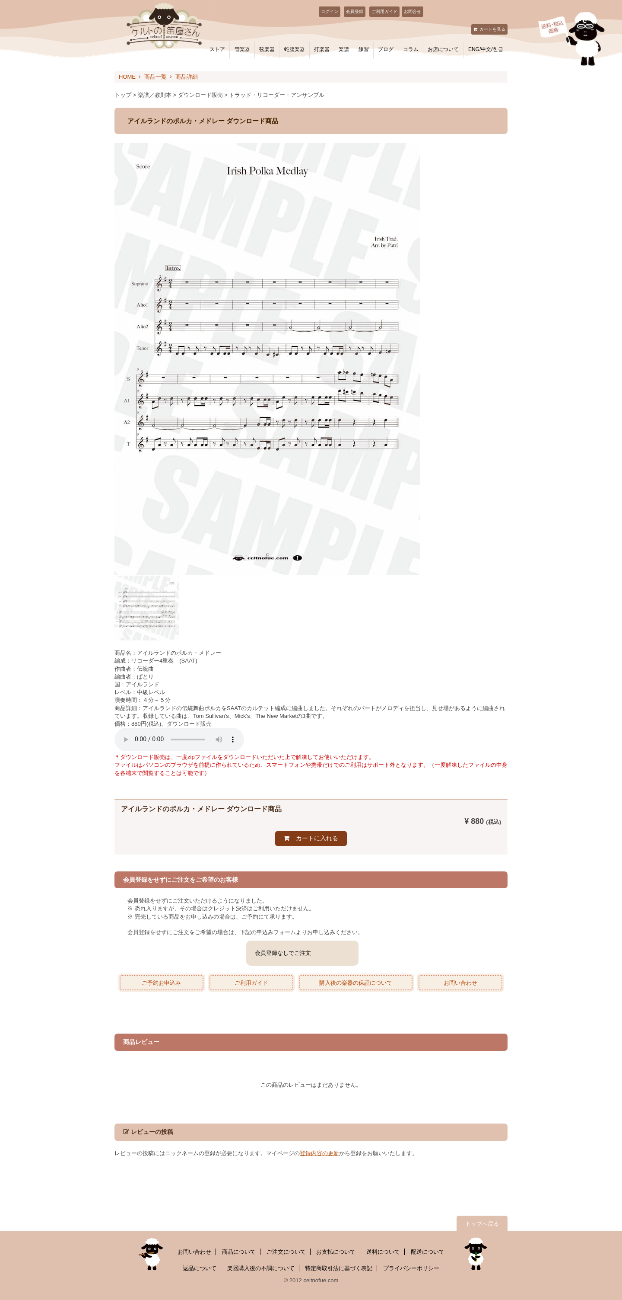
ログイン (329, 11)
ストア (217, 49)
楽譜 (344, 49)
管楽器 (242, 49)
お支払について (335, 1252)
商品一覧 (155, 77)
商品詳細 (186, 77)
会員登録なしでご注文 (283, 953)
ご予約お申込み (161, 983)
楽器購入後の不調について (261, 1268)
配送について (427, 1252)
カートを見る (492, 29)
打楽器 (322, 49)
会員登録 (354, 11)
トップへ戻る (482, 1223)
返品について (199, 1268)
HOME (127, 77)
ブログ (386, 49)
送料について (383, 1252)
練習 (364, 49)
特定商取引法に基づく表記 (338, 1268)
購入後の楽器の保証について (355, 983)
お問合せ (412, 11)
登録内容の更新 (319, 1153)
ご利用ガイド (384, 11)
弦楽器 (267, 49)
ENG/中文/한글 (485, 49)
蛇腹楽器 (294, 49)
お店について (443, 49)
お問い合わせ (460, 983)
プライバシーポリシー (411, 1268)
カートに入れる (317, 838)
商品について (239, 1252)
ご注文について (286, 1252)
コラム (411, 49)
